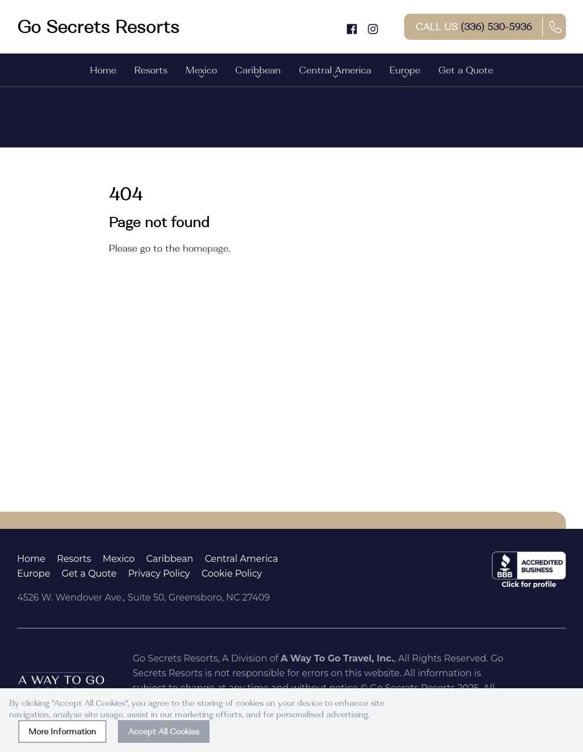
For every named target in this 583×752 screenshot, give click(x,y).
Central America (335, 73)
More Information (62, 731)
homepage (205, 248)
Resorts (150, 70)
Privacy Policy (159, 573)
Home (103, 70)
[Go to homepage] (98, 27)
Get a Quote (465, 70)
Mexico (201, 73)
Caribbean (258, 73)
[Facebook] (352, 26)
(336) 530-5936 (496, 26)
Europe (404, 73)
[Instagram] (373, 26)
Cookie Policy (232, 573)
